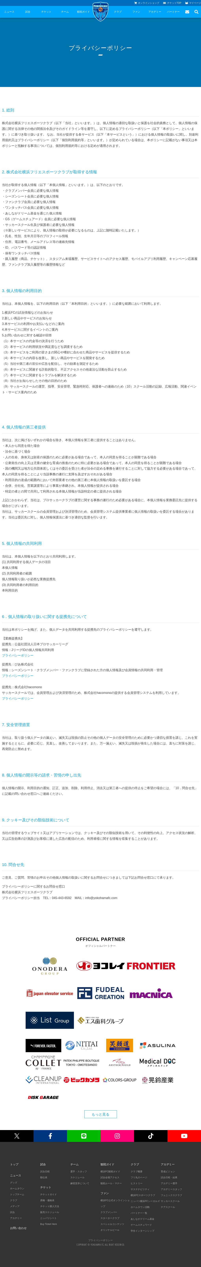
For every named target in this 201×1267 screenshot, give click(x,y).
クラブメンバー (108, 1212)
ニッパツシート (48, 1218)
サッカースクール (170, 1201)
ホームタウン (17, 1188)
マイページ (193, 3)
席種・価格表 (47, 1200)
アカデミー (154, 11)
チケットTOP (172, 3)
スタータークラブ (109, 1218)
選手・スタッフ (78, 1171)
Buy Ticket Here (48, 1224)
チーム (65, 11)
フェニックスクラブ (171, 1195)
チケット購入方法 (49, 1206)
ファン (136, 11)
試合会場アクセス (109, 1177)
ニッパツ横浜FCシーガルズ (145, 1201)
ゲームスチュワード (141, 1225)
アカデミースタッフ (171, 1189)
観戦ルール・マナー (111, 1183)
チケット (46, 11)
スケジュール (77, 1177)
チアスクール (168, 1207)
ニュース (9, 11)
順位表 (43, 1177)
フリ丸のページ (139, 1177)
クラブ (118, 11)
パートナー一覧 (139, 1213)
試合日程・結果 (169, 1177)
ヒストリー (136, 1183)
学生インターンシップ (142, 1230)
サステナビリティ (140, 1189)
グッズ (13, 1182)
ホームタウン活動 (140, 1207)
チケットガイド (48, 1194)
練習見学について (79, 1183)
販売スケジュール (49, 1212)
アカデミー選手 (169, 1183)
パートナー (173, 11)
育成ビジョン (168, 1171)
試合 (27, 11)
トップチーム (17, 1194)
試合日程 (45, 1171)
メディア (15, 1206)
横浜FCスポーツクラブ (143, 1195)
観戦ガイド (83, 11)
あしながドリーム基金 (142, 1219)
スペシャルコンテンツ (112, 1224)
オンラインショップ (146, 3)
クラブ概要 (136, 1171)
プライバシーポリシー (18, 655)
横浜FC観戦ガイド (110, 1171)
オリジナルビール (109, 1230)
